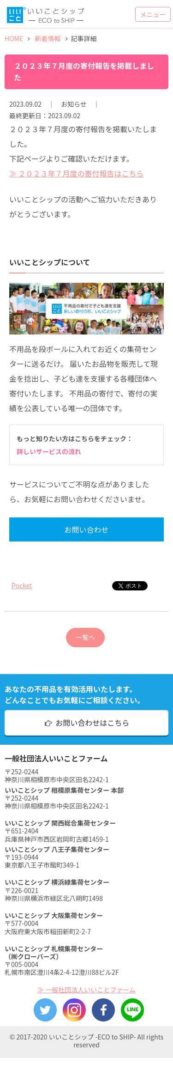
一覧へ (85, 637)
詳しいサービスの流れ (49, 451)
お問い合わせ (86, 529)
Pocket (22, 585)
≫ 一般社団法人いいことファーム (86, 989)
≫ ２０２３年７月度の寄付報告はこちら (76, 173)
